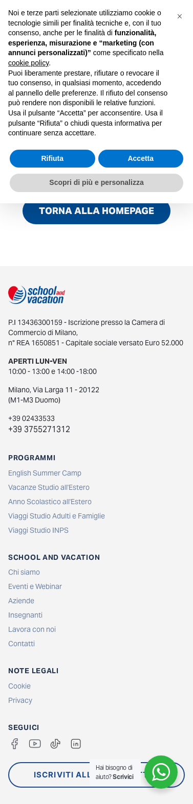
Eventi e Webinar (35, 586)
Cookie (19, 686)
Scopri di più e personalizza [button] (96, 182)
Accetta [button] (140, 158)
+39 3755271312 (39, 429)
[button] (179, 16)
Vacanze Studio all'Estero (49, 487)
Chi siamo (24, 572)
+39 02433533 (31, 418)
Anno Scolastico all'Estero (50, 501)
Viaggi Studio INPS (38, 530)
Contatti (21, 643)
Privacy (20, 700)
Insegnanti (25, 615)
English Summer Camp (44, 473)
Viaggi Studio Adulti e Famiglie (56, 516)
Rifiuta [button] (52, 158)
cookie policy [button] (28, 63)
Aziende (21, 600)
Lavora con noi (32, 629)
